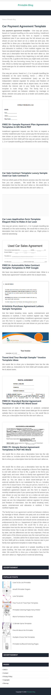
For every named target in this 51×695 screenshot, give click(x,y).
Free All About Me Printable (23, 630)
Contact (5, 673)
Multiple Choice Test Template (24, 637)
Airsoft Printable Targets (21, 589)
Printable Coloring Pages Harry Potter (26, 610)
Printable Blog (25, 5)
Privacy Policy (7, 676)
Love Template (18, 596)
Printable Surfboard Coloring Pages (25, 644)
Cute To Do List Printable (22, 582)
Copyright (6, 680)
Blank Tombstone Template (23, 616)
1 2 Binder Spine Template (22, 623)
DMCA (5, 670)
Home (4, 19)
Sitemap (6, 683)
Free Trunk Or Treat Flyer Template (25, 603)
